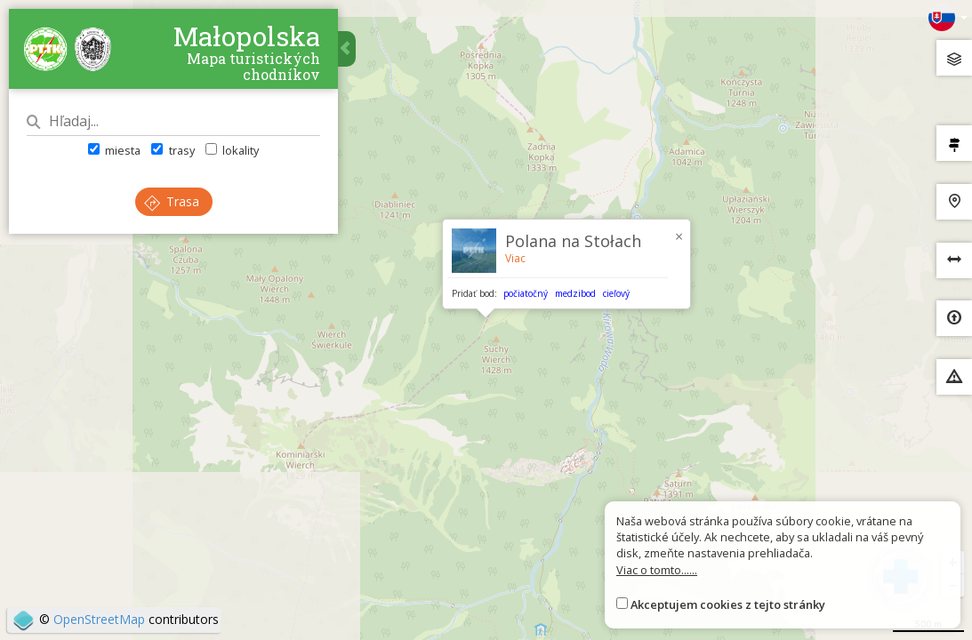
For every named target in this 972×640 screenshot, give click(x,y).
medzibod (575, 293)
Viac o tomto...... (656, 570)
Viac (515, 258)
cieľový (616, 293)
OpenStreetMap (99, 619)
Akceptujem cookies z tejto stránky (728, 604)
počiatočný (525, 293)
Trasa (171, 201)
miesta (114, 150)
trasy (172, 150)
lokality (232, 150)
